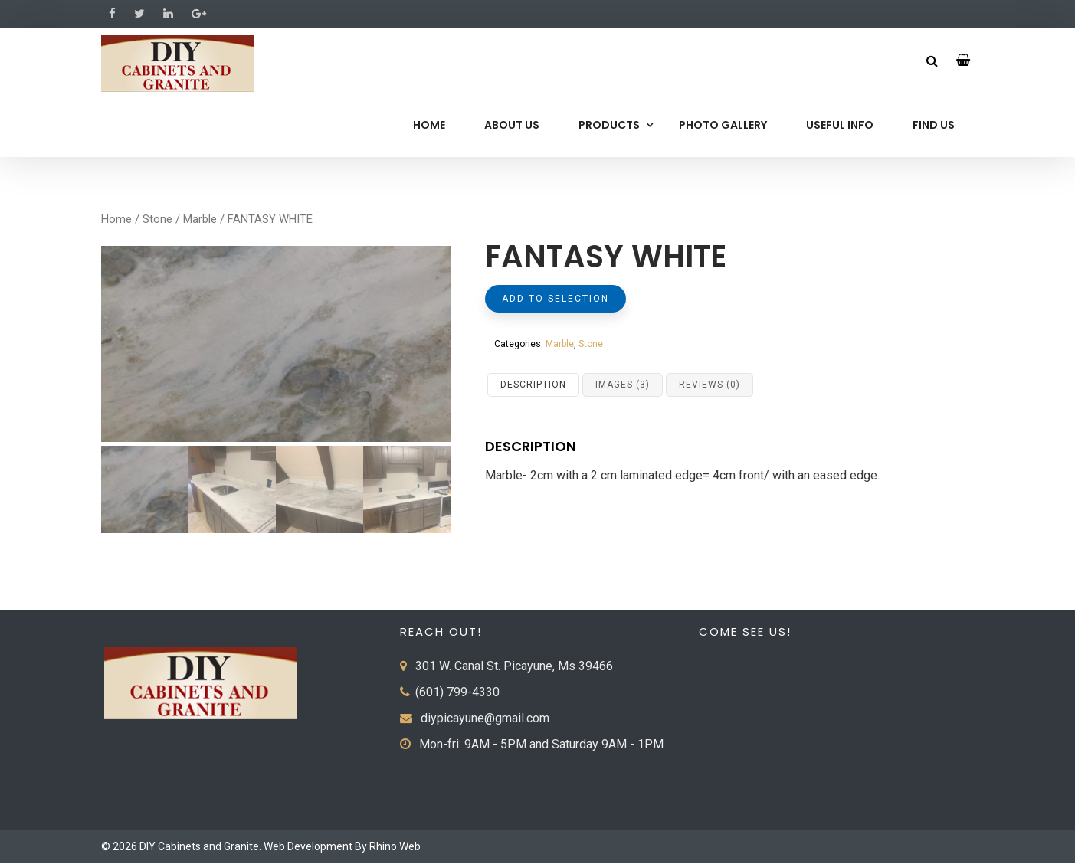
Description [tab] (533, 384)
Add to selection (555, 298)
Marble (200, 219)
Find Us (934, 125)
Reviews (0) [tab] (709, 384)
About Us (511, 125)
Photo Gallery (723, 125)
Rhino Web (395, 847)
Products (609, 125)
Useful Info (839, 125)
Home (429, 125)
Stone (157, 219)
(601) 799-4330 (457, 693)
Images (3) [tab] (622, 384)
